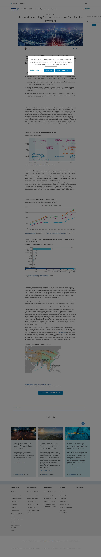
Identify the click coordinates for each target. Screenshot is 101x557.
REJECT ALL (49, 70)
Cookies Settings (34, 70)
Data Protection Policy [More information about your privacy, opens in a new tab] (51, 66)
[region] (51, 65)
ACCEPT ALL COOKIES (63, 70)
